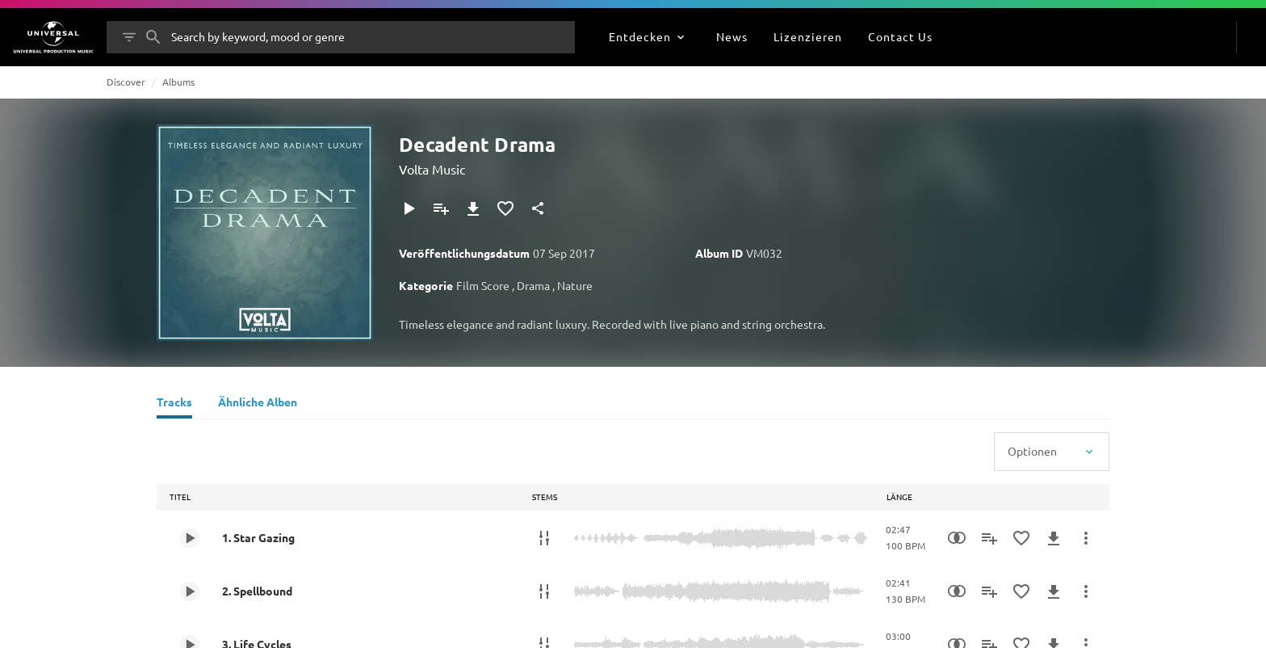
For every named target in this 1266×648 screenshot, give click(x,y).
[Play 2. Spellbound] (189, 591)
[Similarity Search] (956, 538)
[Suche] (153, 37)
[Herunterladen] (473, 208)
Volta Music (432, 169)
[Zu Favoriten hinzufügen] (505, 208)
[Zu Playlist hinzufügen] (441, 208)
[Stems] (544, 538)
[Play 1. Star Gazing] (189, 538)
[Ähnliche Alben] (257, 404)
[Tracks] (174, 404)
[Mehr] (1086, 538)
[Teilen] (537, 208)
